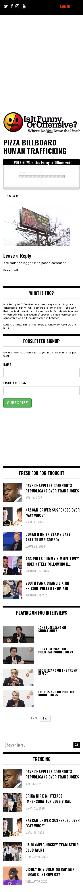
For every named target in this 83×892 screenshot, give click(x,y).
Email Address (14, 382)
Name (7, 364)
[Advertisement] (41, 58)
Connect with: (11, 270)
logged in (30, 263)
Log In (65, 6)
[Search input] (39, 745)
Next (45, 718)
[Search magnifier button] (76, 745)
